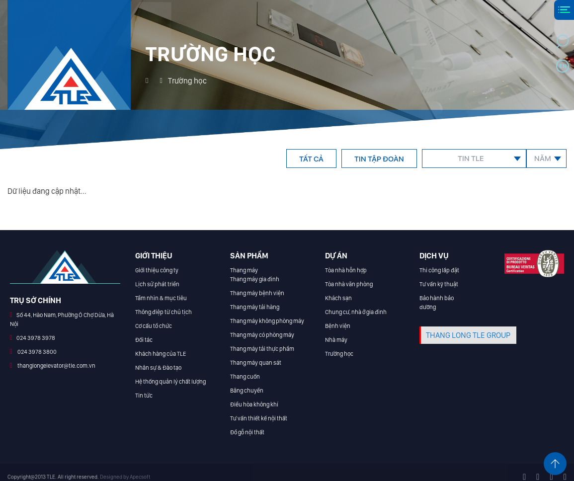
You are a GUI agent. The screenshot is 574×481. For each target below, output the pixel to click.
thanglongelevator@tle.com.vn (55, 365)
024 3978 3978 (35, 337)
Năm (542, 158)
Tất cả (311, 159)
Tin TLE (471, 158)
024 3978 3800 (36, 351)
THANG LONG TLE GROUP (468, 335)
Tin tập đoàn (379, 159)
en (563, 66)
